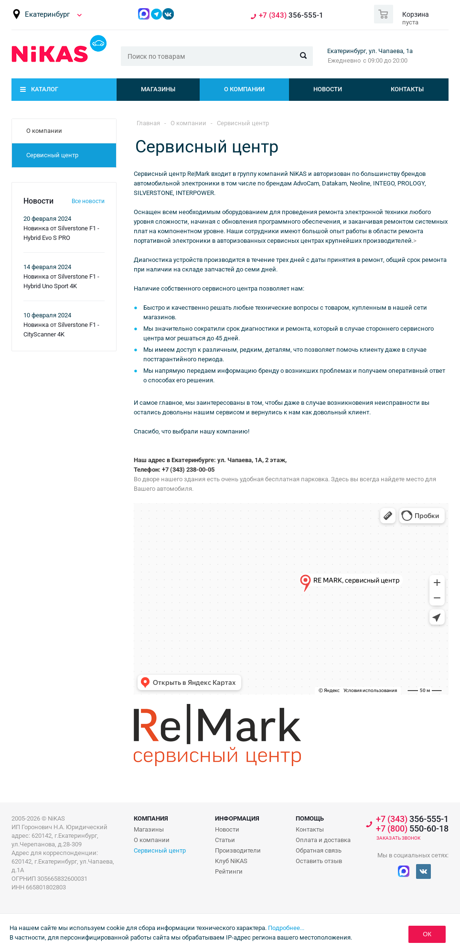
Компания (151, 818)
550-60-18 (412, 828)
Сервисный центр (160, 850)
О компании (244, 89)
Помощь (310, 818)
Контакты (407, 89)
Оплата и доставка (323, 840)
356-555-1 (291, 15)
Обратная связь (319, 850)
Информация (237, 818)
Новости (327, 89)
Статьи (225, 840)
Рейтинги (229, 871)
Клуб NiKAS (231, 861)
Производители (238, 850)
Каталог (44, 89)
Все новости (88, 201)
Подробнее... (286, 927)
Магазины (158, 89)
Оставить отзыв (319, 861)
